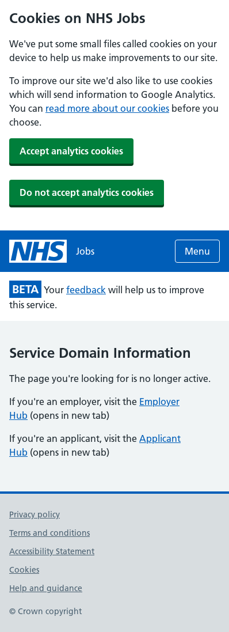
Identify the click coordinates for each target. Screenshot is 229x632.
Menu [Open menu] (197, 251)
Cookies (24, 570)
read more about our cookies (107, 108)
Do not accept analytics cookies (87, 192)
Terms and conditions (49, 533)
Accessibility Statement (51, 551)
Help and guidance (45, 588)
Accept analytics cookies (71, 151)
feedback (86, 290)
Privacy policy (34, 514)
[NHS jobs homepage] (51, 251)
